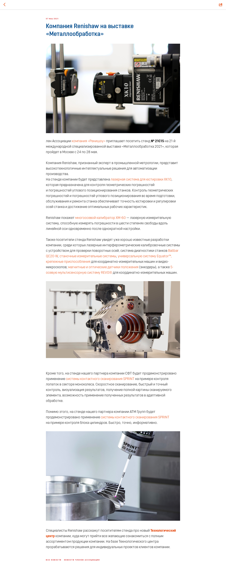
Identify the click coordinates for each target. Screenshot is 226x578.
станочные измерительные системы (88, 256)
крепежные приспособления (68, 262)
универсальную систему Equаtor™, (145, 256)
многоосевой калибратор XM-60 (100, 218)
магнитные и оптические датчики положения (103, 267)
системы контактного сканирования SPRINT (100, 379)
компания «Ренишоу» (88, 141)
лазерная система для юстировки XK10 (141, 179)
